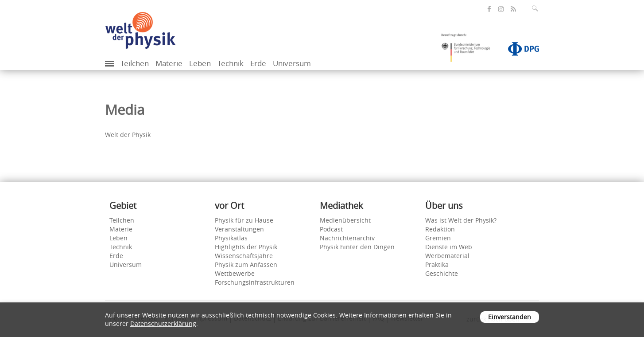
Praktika (437, 264)
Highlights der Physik (246, 247)
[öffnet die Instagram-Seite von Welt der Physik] (501, 9)
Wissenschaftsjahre (244, 255)
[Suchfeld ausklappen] (536, 8)
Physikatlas (231, 238)
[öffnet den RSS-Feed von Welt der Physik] (513, 9)
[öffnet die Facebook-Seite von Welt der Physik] (489, 9)
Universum (292, 63)
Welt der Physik (128, 134)
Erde (258, 63)
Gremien (438, 238)
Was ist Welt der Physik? (461, 220)
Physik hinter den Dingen (357, 247)
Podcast (331, 229)
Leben (200, 63)
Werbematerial (447, 255)
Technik (230, 63)
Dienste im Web (448, 247)
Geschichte (441, 273)
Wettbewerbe (235, 273)
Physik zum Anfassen (246, 264)
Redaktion (440, 229)
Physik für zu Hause (244, 220)
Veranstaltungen (239, 229)
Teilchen (134, 63)
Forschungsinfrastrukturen (255, 282)
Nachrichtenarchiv (347, 238)
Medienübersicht (345, 220)
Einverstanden (509, 317)
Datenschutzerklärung (163, 323)
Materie (168, 63)
